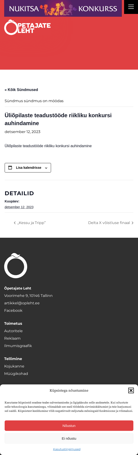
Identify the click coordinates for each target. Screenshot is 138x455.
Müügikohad (16, 373)
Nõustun (69, 426)
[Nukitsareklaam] (63, 8)
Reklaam (12, 338)
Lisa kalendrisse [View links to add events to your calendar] (28, 167)
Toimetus (13, 323)
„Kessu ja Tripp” (31, 223)
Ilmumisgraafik (18, 346)
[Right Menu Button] (131, 7)
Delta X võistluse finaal (109, 223)
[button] (131, 390)
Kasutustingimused (66, 449)
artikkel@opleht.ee (22, 303)
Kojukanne (14, 366)
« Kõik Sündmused (21, 90)
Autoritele (13, 331)
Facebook (13, 310)
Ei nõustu (69, 438)
